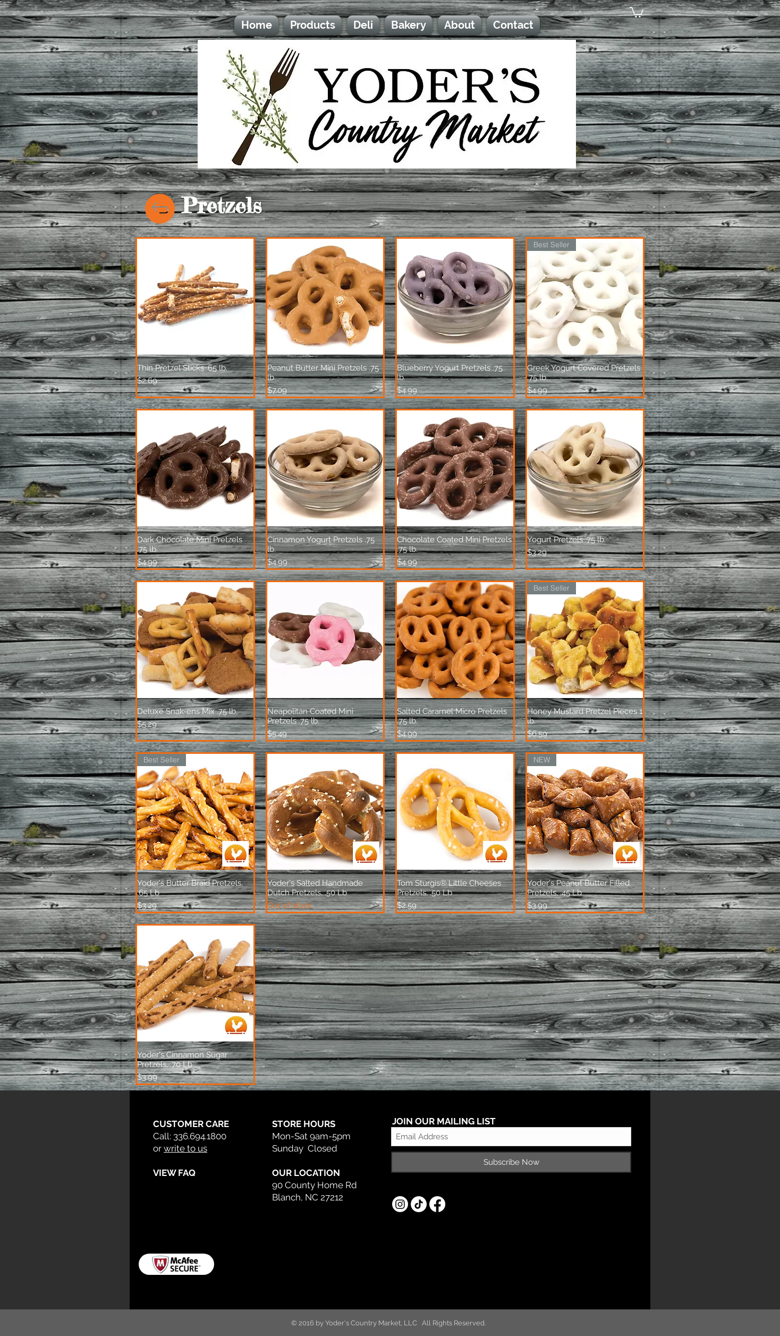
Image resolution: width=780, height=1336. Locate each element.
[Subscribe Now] (511, 1162)
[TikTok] (419, 1204)
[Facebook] (437, 1204)
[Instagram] (400, 1204)
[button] (636, 12)
